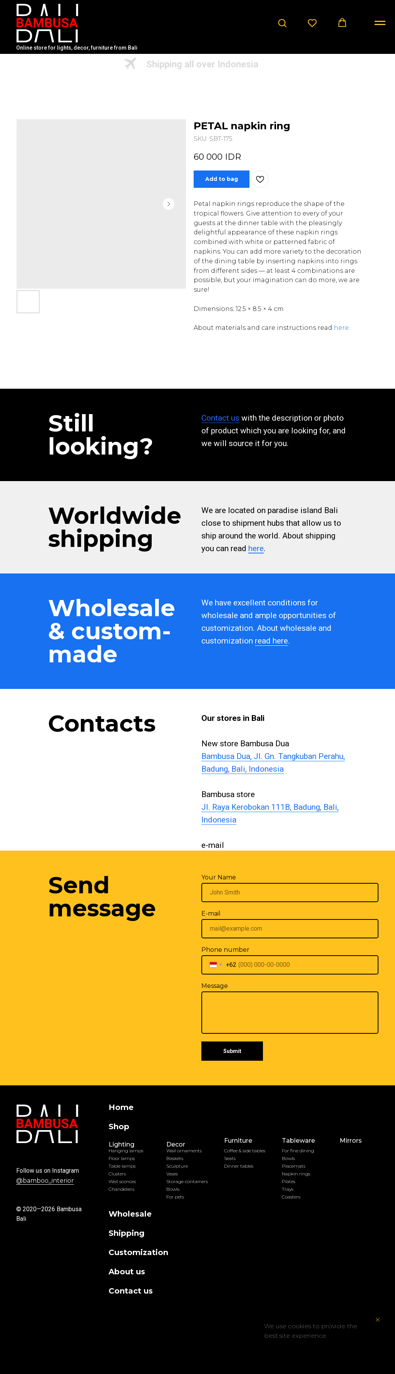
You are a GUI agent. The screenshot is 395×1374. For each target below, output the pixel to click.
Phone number (225, 949)
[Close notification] (378, 1320)
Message (214, 986)
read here (271, 640)
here (341, 327)
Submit (232, 1051)
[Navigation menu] (380, 23)
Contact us (220, 418)
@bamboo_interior (45, 1180)
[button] (282, 22)
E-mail (211, 913)
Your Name (218, 877)
